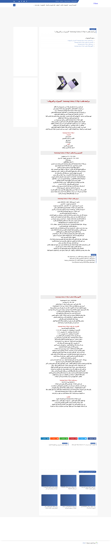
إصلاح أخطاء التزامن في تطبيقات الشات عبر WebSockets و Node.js (79, 260)
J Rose (95, 3)
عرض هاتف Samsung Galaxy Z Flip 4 (85, 44)
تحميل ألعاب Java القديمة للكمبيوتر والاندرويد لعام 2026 (82, 258)
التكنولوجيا (42, 5)
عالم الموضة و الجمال (51, 5)
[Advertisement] (55, 15)
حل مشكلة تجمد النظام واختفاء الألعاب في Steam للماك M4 (81, 256)
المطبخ (58, 5)
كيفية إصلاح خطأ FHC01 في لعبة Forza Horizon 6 (83, 262)
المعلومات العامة (64, 5)
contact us (57, 1)
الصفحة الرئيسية (72, 5)
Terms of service (67, 1)
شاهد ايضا (37, 5)
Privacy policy (74, 1)
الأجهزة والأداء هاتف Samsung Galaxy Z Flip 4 (83, 46)
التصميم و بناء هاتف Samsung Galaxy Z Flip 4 (83, 42)
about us (61, 1)
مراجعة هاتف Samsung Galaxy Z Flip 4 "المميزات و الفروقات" (80, 40)
